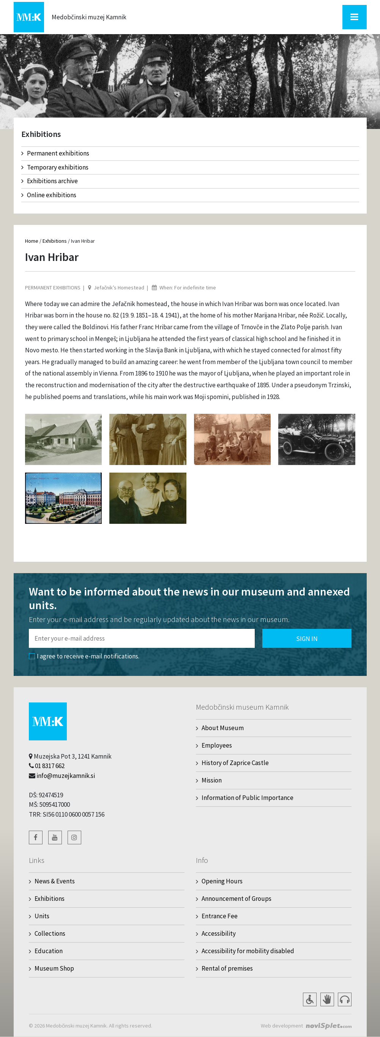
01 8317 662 (50, 766)
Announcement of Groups (236, 898)
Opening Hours (222, 881)
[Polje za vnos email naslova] (142, 638)
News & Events (55, 881)
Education (49, 951)
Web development (282, 1025)
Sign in (307, 639)
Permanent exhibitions (55, 153)
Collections (50, 933)
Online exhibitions (48, 195)
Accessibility (219, 933)
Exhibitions (55, 240)
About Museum (223, 728)
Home (31, 240)
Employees (217, 745)
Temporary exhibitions (54, 167)
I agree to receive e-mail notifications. (84, 656)
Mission (212, 780)
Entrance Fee (220, 916)
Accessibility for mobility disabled (248, 951)
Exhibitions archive (49, 181)
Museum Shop (54, 968)
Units (42, 916)
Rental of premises (227, 968)
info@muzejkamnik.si (65, 775)
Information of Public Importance (247, 797)
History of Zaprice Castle (235, 763)
